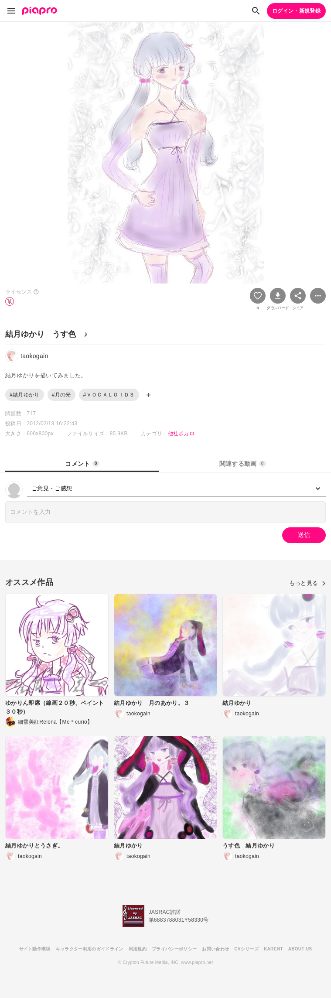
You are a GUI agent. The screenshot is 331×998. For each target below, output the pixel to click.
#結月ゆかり (25, 395)
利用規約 (138, 949)
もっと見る (307, 583)
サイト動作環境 (35, 949)
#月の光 (61, 395)
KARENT (273, 949)
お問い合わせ (215, 949)
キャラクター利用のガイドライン (89, 949)
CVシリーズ (246, 949)
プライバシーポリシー (174, 949)
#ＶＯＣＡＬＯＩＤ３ (109, 395)
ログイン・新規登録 (296, 11)
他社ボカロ (181, 434)
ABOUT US (300, 949)
